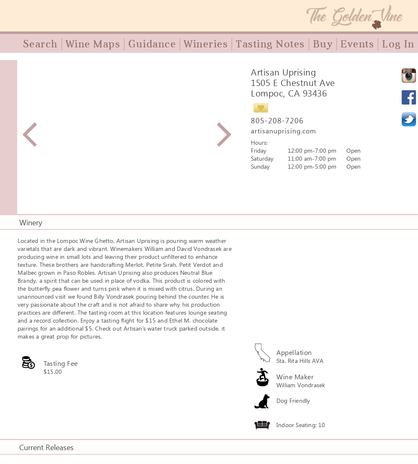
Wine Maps (93, 44)
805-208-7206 (277, 120)
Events (357, 44)
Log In (398, 44)
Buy (323, 44)
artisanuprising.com (283, 130)
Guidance (152, 44)
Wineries (206, 44)
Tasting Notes (270, 44)
